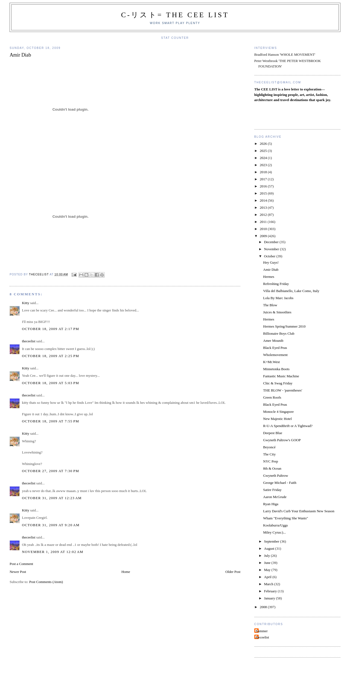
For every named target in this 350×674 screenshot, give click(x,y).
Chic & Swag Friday (277, 383)
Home (125, 572)
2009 (264, 236)
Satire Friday (272, 490)
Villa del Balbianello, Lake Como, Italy (291, 291)
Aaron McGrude (275, 497)
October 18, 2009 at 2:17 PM (50, 329)
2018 (264, 172)
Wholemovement (275, 355)
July (267, 556)
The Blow (270, 305)
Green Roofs (272, 397)
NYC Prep (270, 461)
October (270, 256)
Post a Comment (21, 564)
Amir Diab (270, 269)
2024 (264, 158)
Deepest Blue (272, 433)
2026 (264, 144)
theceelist (28, 341)
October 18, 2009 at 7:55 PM (50, 421)
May (268, 570)
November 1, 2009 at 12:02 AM (52, 552)
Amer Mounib (273, 341)
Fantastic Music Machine (281, 376)
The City (269, 454)
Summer (262, 631)
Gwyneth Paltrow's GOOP (282, 440)
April (268, 577)
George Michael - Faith (279, 483)
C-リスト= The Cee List (175, 15)
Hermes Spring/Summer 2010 (284, 326)
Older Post (232, 572)
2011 (264, 222)
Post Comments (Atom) (46, 582)
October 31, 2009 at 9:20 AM (51, 525)
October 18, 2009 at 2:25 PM (50, 356)
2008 (264, 607)
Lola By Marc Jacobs (278, 298)
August (269, 548)
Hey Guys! (271, 262)
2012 (264, 215)
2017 (264, 179)
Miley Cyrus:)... (274, 532)
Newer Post (18, 572)
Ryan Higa (270, 504)
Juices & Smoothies (277, 312)
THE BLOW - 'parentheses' (282, 390)
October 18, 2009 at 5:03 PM (50, 383)
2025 (264, 151)
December (272, 242)
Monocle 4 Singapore (278, 412)
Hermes (268, 277)
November (272, 249)
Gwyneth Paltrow (275, 475)
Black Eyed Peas (275, 348)
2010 (264, 229)
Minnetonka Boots (276, 369)
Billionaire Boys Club (278, 333)
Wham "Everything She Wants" (285, 518)
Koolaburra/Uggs (275, 525)
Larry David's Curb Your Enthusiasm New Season (298, 511)
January (270, 598)
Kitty (25, 303)
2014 (264, 200)
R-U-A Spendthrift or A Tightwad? (288, 426)
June (268, 563)
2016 (264, 186)
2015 (264, 193)
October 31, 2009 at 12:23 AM (52, 498)
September (272, 541)
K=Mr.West (271, 362)
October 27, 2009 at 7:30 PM (50, 471)
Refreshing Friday (276, 284)
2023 (264, 165)
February (271, 591)
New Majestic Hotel (277, 419)
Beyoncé (269, 447)
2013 (264, 207)
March (269, 584)
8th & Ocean (272, 468)
